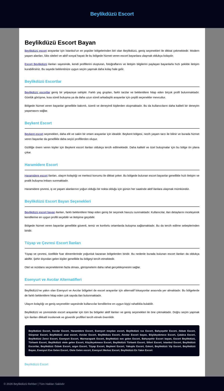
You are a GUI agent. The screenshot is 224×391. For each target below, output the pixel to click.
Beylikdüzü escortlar (37, 92)
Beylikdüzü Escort (36, 364)
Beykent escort (34, 133)
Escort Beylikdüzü (36, 64)
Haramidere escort (36, 175)
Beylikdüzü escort (36, 50)
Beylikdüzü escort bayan (40, 212)
